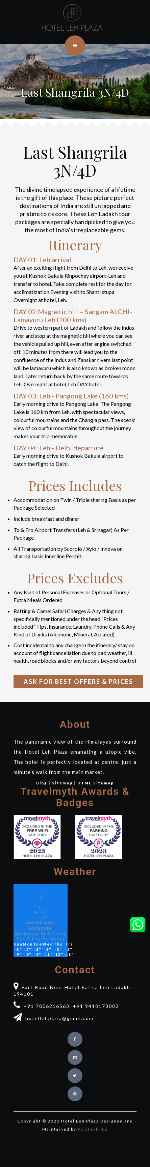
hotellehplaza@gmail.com (54, 1018)
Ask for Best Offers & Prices (78, 681)
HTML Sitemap (95, 783)
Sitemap (62, 783)
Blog (41, 783)
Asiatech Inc (93, 1129)
